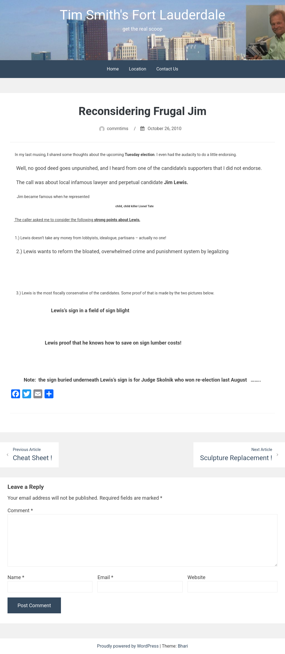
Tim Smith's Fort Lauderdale (142, 15)
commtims (117, 128)
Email (105, 577)
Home (113, 69)
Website (196, 577)
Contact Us (167, 69)
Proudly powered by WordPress (128, 646)
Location (137, 69)
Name (16, 577)
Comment (20, 510)
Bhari (183, 646)
